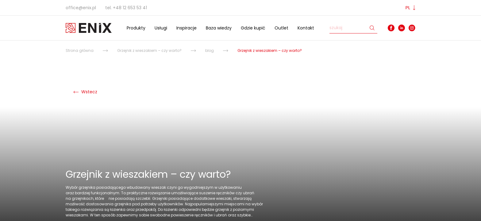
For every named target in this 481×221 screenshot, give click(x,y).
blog (209, 50)
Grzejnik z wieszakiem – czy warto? (149, 50)
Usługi (161, 28)
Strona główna (80, 50)
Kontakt (306, 28)
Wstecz (85, 92)
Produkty (136, 28)
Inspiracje (186, 28)
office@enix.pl (81, 8)
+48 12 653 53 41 (130, 8)
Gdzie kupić (253, 28)
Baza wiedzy (219, 28)
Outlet (281, 28)
